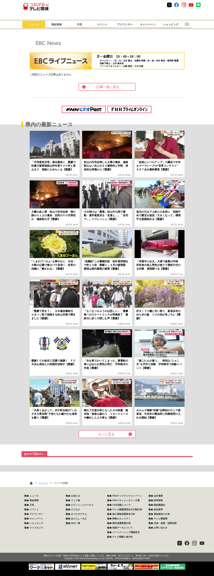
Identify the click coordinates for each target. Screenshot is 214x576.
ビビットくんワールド (82, 505)
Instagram (183, 4)
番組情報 (56, 24)
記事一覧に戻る (107, 87)
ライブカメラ (36, 527)
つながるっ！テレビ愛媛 (107, 550)
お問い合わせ (160, 527)
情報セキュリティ (121, 518)
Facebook (176, 4)
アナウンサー (125, 24)
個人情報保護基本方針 (123, 514)
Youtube (191, 4)
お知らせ (75, 495)
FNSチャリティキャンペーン (127, 495)
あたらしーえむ (79, 518)
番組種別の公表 (162, 514)
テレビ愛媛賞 (160, 518)
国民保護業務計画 (121, 523)
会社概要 (158, 495)
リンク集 (75, 500)
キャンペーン (148, 24)
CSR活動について (121, 505)
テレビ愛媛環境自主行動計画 (127, 509)
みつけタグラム (79, 514)
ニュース (34, 24)
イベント (102, 24)
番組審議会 (159, 505)
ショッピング (170, 24)
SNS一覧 (75, 523)
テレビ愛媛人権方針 (122, 536)
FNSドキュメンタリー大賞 (126, 500)
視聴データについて (122, 527)
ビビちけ (75, 509)
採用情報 (158, 500)
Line (198, 4)
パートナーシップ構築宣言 (126, 532)
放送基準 (158, 509)
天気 (79, 24)
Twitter (169, 4)
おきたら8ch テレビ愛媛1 (35, 6)
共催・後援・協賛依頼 (165, 523)
